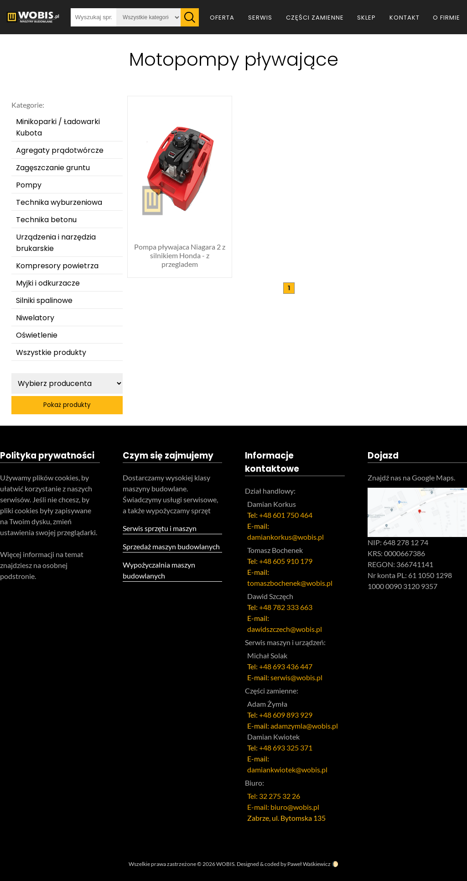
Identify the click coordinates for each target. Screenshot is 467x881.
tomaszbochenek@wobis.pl (289, 583)
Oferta (222, 17)
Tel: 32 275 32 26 (273, 796)
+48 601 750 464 (285, 515)
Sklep (366, 17)
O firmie (446, 17)
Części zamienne (315, 17)
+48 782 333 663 (285, 607)
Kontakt (404, 17)
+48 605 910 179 (285, 561)
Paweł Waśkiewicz (309, 863)
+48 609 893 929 (285, 714)
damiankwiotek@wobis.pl (287, 769)
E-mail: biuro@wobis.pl (283, 807)
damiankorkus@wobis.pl (285, 536)
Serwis (260, 17)
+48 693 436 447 (285, 666)
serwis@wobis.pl (296, 677)
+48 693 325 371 (285, 747)
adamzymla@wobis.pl (304, 725)
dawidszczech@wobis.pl (284, 629)
